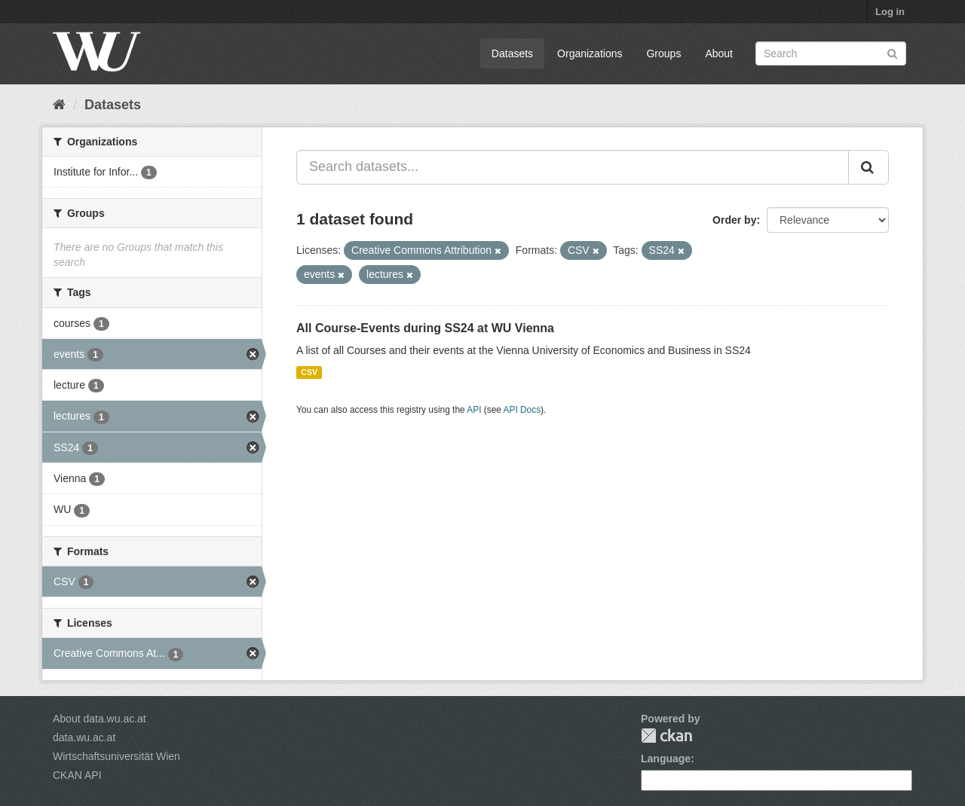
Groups (663, 53)
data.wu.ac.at (84, 737)
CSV (309, 372)
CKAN (666, 735)
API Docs (522, 410)
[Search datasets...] (572, 167)
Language (666, 759)
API (474, 410)
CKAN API (77, 775)
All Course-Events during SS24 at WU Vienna (425, 328)
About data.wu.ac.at (99, 719)
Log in (890, 11)
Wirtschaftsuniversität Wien (116, 756)
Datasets (512, 53)
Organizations (589, 53)
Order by (734, 220)
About (719, 53)
